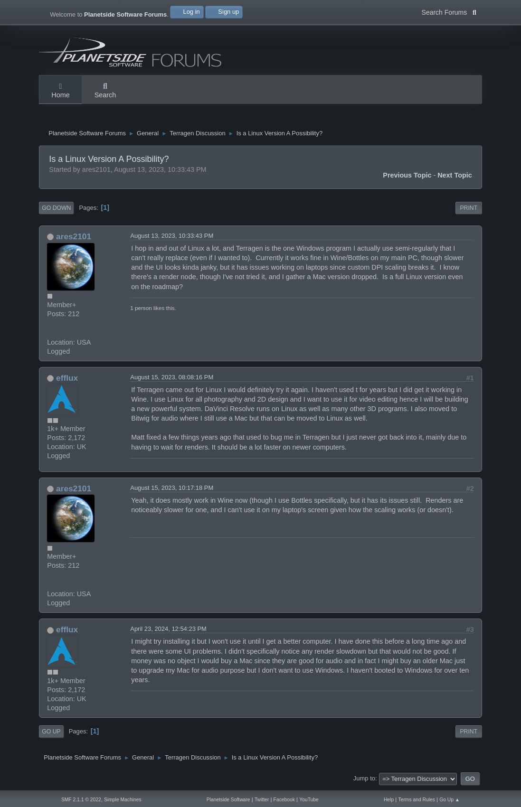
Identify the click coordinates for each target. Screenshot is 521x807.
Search (105, 91)
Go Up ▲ (449, 799)
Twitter (262, 799)
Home (60, 91)
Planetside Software (228, 799)
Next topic (454, 177)
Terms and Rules (416, 799)
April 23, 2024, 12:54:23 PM (168, 631)
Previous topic (407, 177)
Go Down (56, 210)
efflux (67, 380)
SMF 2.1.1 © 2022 (81, 799)
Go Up (51, 734)
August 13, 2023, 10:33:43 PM (171, 238)
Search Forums (449, 11)
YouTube (309, 799)
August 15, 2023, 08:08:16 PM (171, 379)
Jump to (364, 780)
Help (389, 799)
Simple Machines (123, 799)
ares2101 (73, 239)
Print (468, 210)
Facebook (284, 799)
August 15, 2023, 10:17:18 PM (171, 490)
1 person (141, 310)
